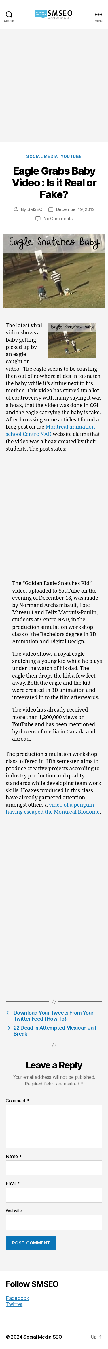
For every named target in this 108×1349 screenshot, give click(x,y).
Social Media (42, 156)
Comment (18, 1101)
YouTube (71, 156)
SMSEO (35, 209)
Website (14, 1211)
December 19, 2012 (75, 209)
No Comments (58, 218)
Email (13, 1183)
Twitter (14, 1304)
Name (14, 1156)
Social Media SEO (42, 1337)
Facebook (17, 1298)
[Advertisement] (54, 85)
